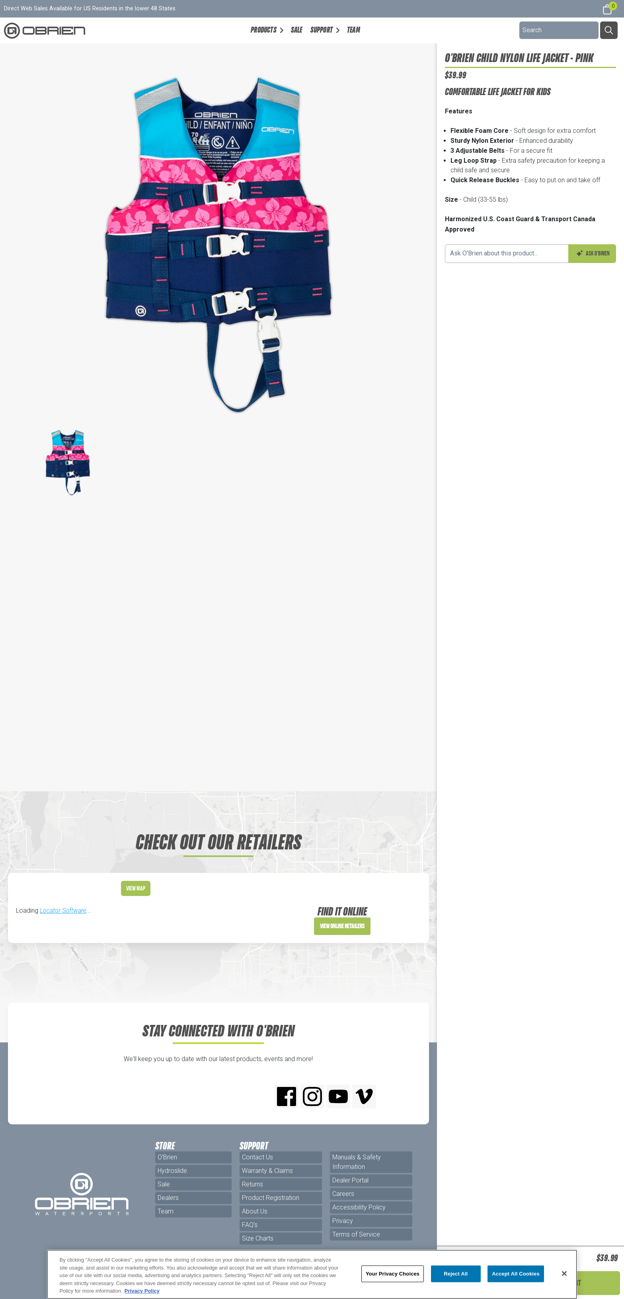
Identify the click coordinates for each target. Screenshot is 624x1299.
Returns (252, 1184)
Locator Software (63, 910)
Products (264, 30)
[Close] (564, 1273)
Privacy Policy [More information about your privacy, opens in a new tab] (142, 1291)
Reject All (456, 1274)
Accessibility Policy (359, 1207)
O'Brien (167, 1157)
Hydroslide (172, 1170)
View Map (135, 888)
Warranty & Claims (267, 1170)
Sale (296, 30)
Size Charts (257, 1238)
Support (321, 30)
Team (353, 30)
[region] (312, 1274)
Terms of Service (356, 1234)
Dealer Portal (350, 1180)
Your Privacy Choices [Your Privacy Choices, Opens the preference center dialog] (392, 1274)
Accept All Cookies (516, 1274)
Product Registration (270, 1198)
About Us (254, 1211)
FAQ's (249, 1225)
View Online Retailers (342, 926)
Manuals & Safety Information (356, 1161)
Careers (343, 1194)
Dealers (168, 1198)
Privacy (342, 1221)
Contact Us (257, 1157)
